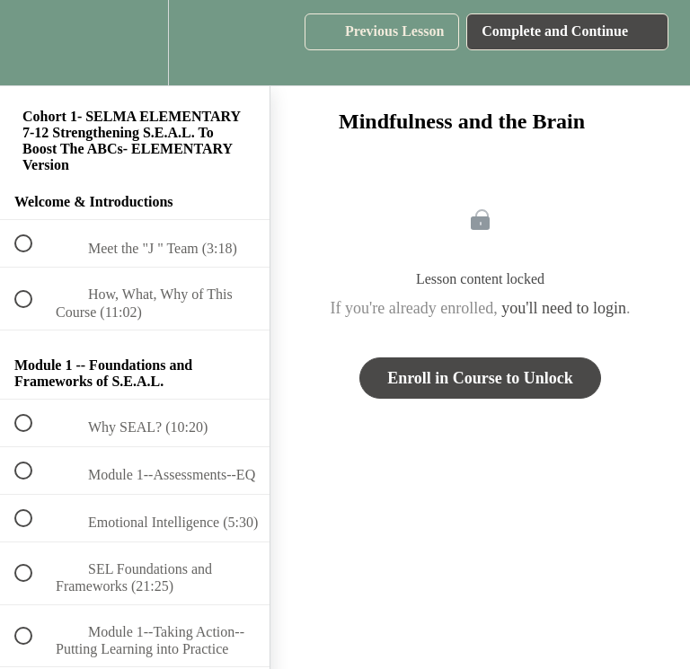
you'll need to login (563, 308)
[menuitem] (135, 42)
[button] (33, 42)
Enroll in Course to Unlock (480, 378)
